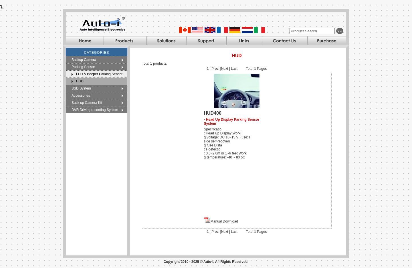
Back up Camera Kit (87, 103)
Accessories (81, 96)
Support (206, 40)
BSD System (81, 88)
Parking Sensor (83, 67)
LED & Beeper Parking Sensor (99, 74)
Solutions (166, 40)
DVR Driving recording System (95, 110)
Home (85, 40)
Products (125, 40)
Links (244, 40)
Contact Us (284, 40)
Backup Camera (84, 60)
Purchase (326, 40)
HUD (80, 81)
